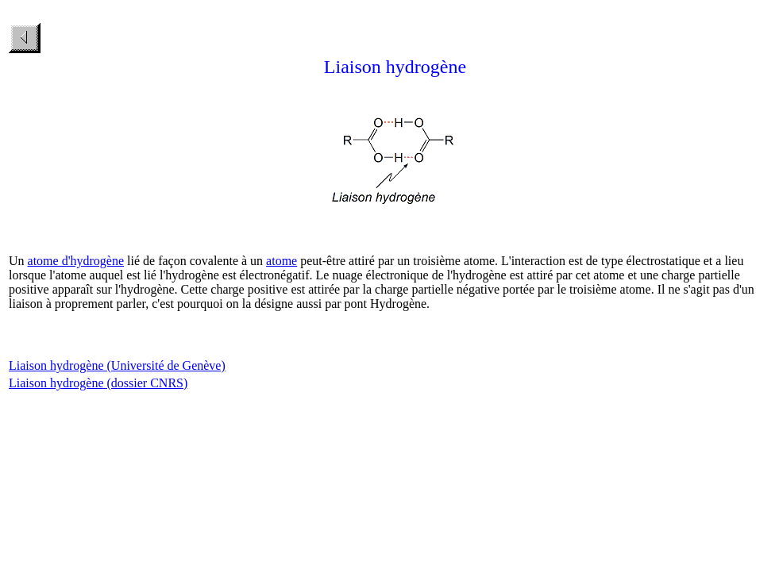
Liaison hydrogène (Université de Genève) (117, 365)
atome (281, 260)
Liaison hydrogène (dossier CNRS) (98, 383)
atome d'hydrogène (76, 260)
